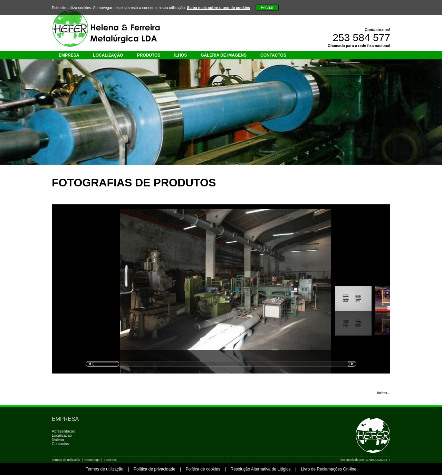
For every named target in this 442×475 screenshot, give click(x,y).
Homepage (91, 460)
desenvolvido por (365, 460)
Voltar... (383, 393)
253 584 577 (361, 37)
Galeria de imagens (224, 55)
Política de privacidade (154, 469)
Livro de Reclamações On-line (328, 469)
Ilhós (180, 55)
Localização (108, 55)
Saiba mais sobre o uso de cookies (218, 8)
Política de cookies (203, 469)
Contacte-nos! (377, 30)
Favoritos (110, 460)
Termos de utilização (66, 460)
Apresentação (63, 431)
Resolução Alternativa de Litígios (260, 469)
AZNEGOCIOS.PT (377, 460)
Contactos (273, 55)
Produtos (149, 55)
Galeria (58, 439)
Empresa (69, 55)
